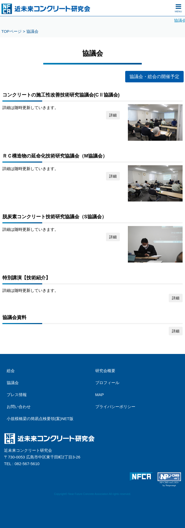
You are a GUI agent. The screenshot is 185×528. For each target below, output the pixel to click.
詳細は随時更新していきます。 (92, 287)
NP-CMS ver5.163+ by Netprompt (169, 484)
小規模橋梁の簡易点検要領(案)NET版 (40, 418)
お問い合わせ (19, 406)
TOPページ (11, 31)
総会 (11, 370)
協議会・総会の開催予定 (154, 76)
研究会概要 (105, 370)
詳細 (113, 115)
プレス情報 (17, 394)
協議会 (13, 382)
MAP (99, 394)
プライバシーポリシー (115, 406)
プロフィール (107, 382)
